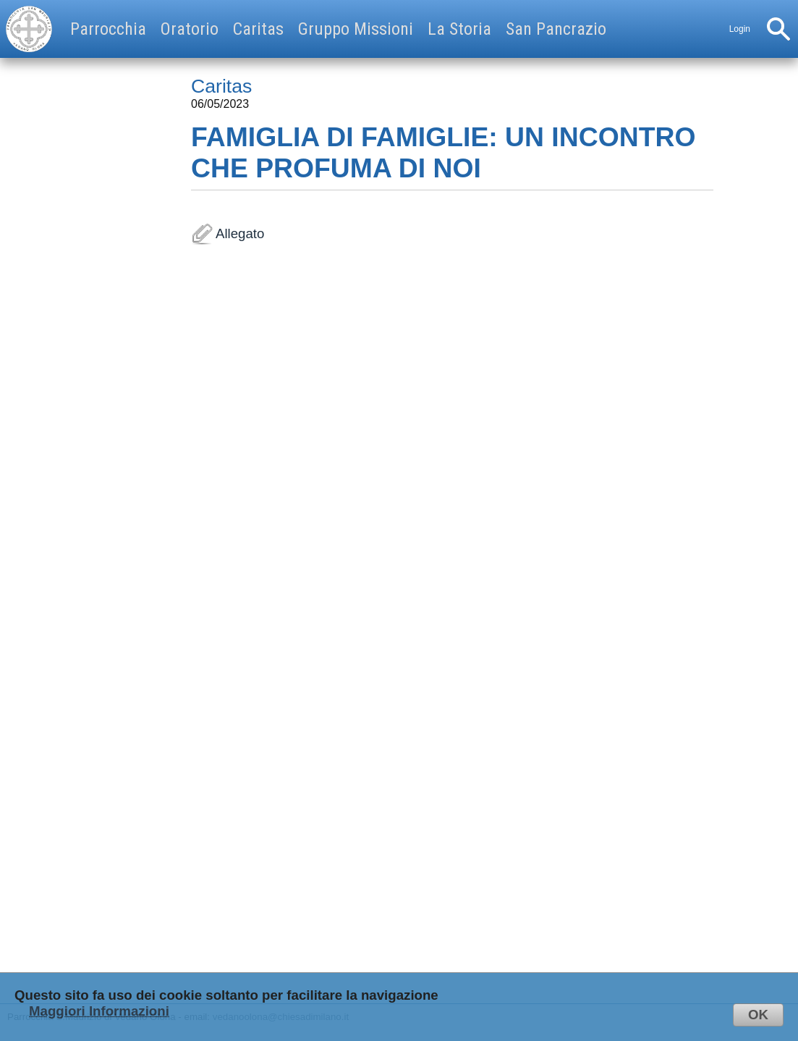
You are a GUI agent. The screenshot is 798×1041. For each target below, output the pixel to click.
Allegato (452, 615)
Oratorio (189, 29)
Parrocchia (108, 29)
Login (739, 29)
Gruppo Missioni (355, 29)
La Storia (459, 29)
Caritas (258, 29)
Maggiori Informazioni (99, 1011)
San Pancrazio (556, 29)
